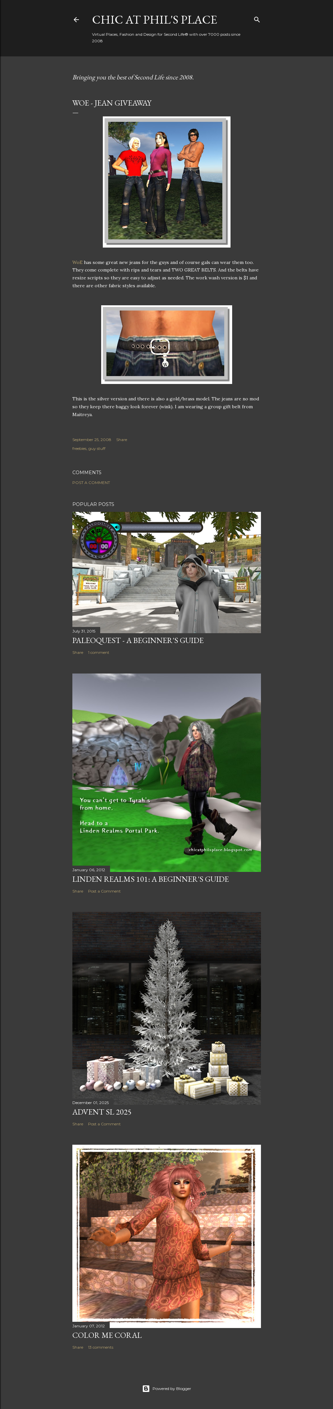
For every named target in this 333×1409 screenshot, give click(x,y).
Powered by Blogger (166, 1389)
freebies (79, 448)
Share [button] (121, 439)
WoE (77, 262)
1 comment (98, 652)
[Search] (257, 18)
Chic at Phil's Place (154, 19)
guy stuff (96, 448)
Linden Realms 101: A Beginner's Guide (150, 879)
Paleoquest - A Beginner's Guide (138, 640)
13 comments (100, 1347)
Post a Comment (91, 482)
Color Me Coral (107, 1335)
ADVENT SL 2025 (102, 1112)
